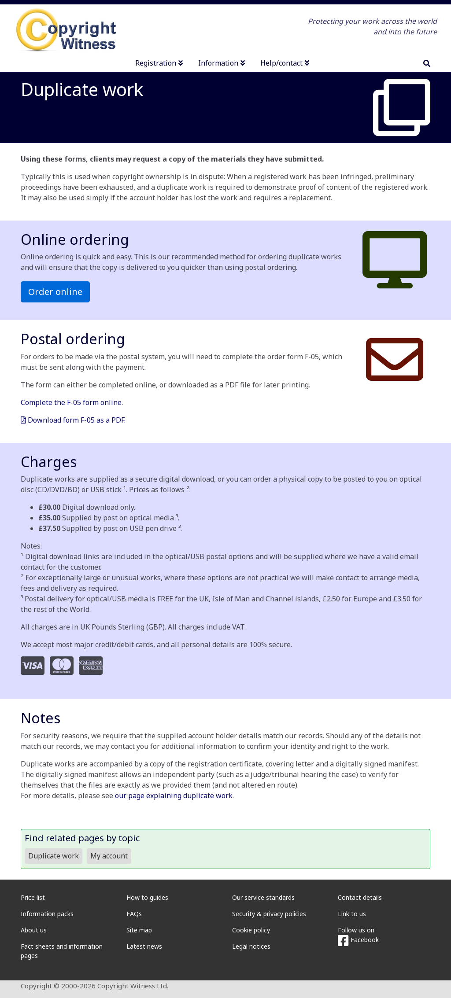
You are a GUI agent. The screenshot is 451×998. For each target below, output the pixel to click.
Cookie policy (251, 930)
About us (34, 930)
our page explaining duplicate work (174, 795)
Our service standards (263, 897)
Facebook (358, 939)
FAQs (134, 914)
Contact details (360, 897)
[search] (426, 63)
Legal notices (251, 946)
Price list (33, 897)
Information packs (47, 914)
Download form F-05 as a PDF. (73, 420)
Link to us (352, 914)
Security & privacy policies (269, 914)
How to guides (147, 897)
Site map (139, 930)
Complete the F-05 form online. (72, 402)
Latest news (144, 946)
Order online (55, 292)
